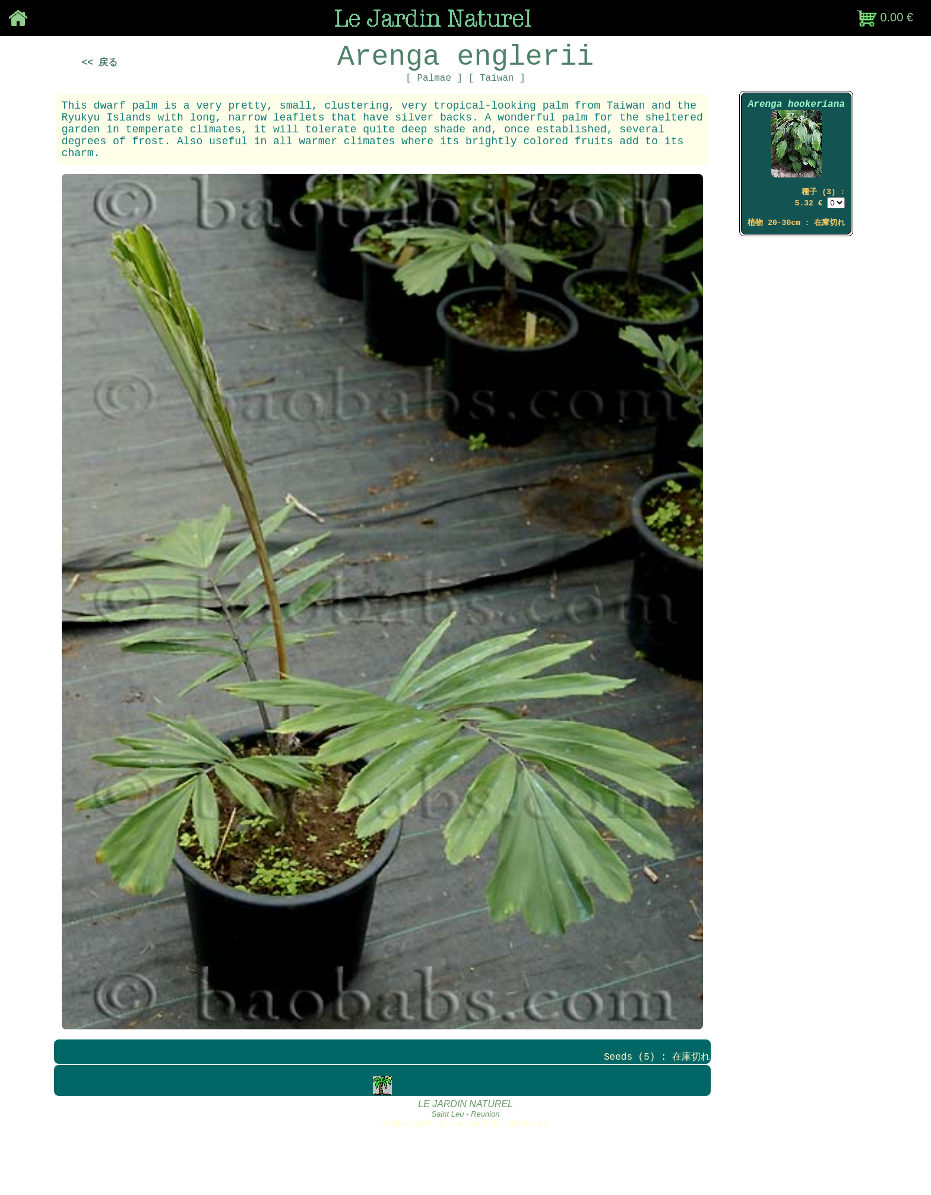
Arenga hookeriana (796, 119)
